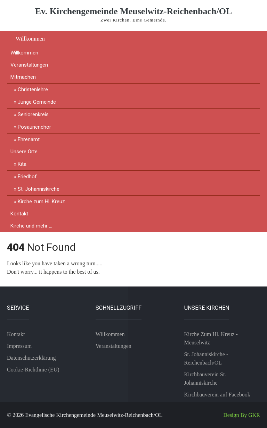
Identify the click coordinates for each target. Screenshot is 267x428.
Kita (22, 164)
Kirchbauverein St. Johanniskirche (205, 378)
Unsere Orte (24, 151)
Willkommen (30, 39)
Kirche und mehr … (31, 226)
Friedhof (27, 176)
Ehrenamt (29, 139)
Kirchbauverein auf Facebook (217, 394)
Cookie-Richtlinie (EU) (33, 370)
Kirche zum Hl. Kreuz (41, 201)
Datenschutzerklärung (31, 358)
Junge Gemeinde (37, 102)
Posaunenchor (34, 127)
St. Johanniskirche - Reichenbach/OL (206, 358)
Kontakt (19, 214)
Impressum (19, 346)
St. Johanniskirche (38, 189)
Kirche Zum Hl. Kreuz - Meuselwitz (211, 338)
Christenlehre (33, 89)
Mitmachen (23, 77)
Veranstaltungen (29, 65)
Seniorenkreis (33, 114)
